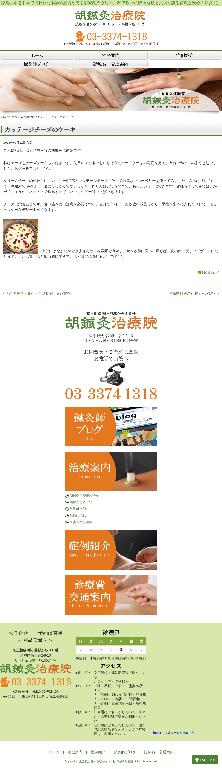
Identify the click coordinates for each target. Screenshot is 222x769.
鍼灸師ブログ (210, 273)
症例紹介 (98, 753)
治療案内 (75, 753)
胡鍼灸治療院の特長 (84, 496)
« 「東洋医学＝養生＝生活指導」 (37, 294)
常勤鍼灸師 (78, 509)
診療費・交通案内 (159, 753)
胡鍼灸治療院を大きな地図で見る (175, 733)
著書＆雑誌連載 (81, 523)
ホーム (53, 753)
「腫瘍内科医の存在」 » (192, 294)
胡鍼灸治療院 (9, 118)
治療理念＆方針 (81, 503)
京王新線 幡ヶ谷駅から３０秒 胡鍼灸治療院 (106, 762)
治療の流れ (78, 516)
